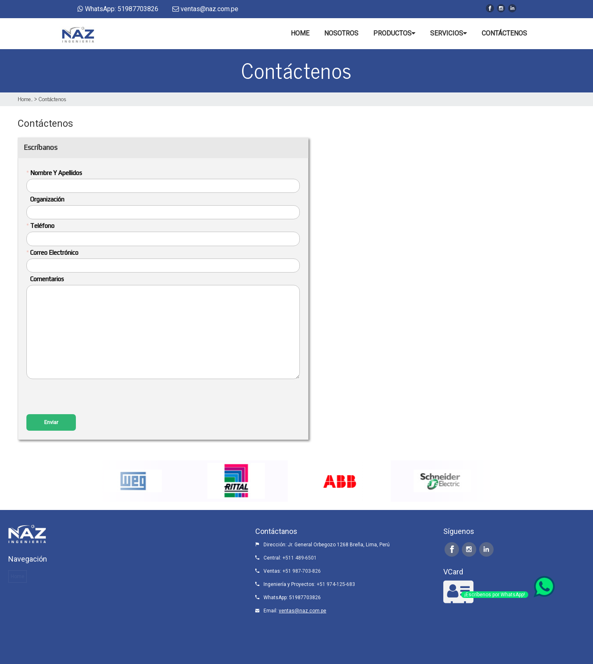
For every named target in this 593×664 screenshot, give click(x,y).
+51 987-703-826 (301, 571)
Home (24, 98)
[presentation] (89, 398)
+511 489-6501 (299, 558)
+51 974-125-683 (336, 584)
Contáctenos (52, 98)
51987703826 (305, 597)
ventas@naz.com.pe (302, 611)
